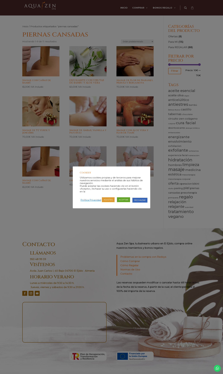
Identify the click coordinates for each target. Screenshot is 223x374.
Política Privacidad (91, 200)
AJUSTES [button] (108, 199)
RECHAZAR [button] (140, 200)
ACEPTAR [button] (123, 199)
